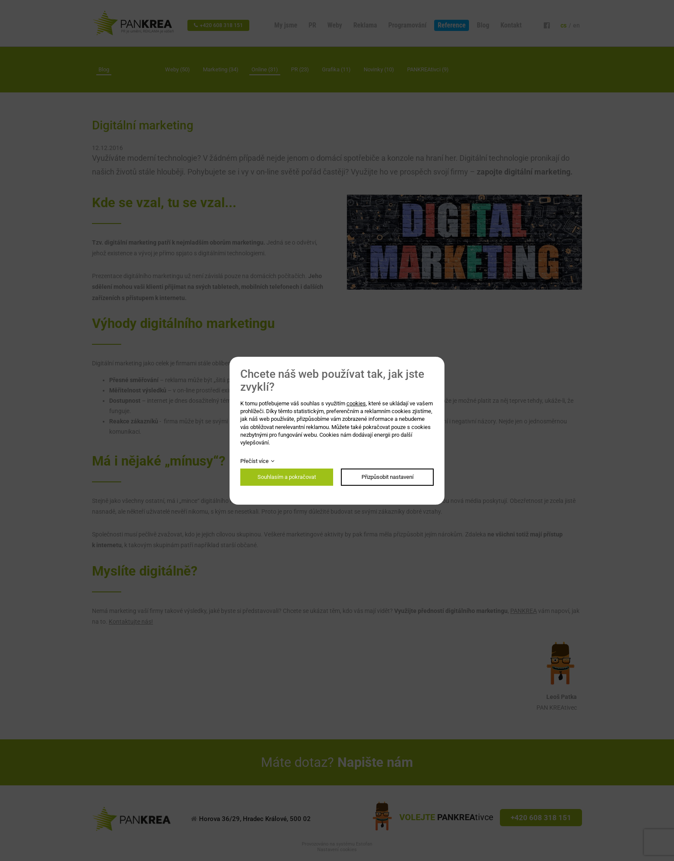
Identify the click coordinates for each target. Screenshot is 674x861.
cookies (356, 403)
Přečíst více (254, 461)
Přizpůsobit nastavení (388, 477)
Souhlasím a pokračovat (286, 477)
